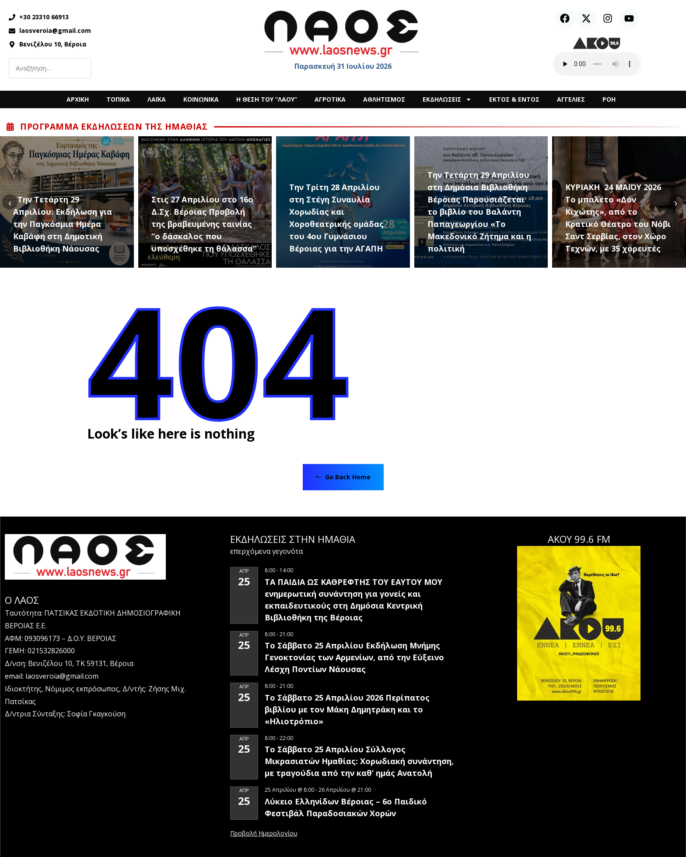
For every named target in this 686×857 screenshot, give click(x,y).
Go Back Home (343, 477)
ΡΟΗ (609, 99)
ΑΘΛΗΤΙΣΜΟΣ (384, 99)
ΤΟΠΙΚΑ (118, 99)
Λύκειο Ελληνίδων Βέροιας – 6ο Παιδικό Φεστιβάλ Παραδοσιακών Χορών (346, 807)
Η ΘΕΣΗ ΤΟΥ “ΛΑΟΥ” (266, 99)
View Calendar (264, 834)
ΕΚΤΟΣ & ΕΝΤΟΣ (514, 99)
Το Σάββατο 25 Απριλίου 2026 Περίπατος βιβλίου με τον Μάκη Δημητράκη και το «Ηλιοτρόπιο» (347, 709)
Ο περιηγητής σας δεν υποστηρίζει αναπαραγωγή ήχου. (597, 64)
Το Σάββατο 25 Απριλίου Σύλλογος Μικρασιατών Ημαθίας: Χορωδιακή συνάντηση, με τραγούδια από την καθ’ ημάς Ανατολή (359, 761)
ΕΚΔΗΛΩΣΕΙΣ (447, 99)
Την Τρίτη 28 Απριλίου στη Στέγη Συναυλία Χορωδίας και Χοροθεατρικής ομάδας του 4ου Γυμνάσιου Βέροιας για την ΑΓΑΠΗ (336, 218)
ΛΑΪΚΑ (156, 99)
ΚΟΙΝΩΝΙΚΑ (201, 99)
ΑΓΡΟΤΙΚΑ (330, 99)
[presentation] (10, 202)
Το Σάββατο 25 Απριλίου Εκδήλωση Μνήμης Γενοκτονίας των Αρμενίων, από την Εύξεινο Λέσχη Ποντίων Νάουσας (354, 657)
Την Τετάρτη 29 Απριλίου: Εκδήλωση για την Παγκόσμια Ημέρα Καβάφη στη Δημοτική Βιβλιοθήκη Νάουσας (62, 224)
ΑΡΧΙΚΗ (77, 99)
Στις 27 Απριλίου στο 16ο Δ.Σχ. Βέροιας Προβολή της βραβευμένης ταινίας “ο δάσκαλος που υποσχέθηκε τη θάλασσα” (203, 224)
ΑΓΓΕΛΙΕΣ (571, 99)
